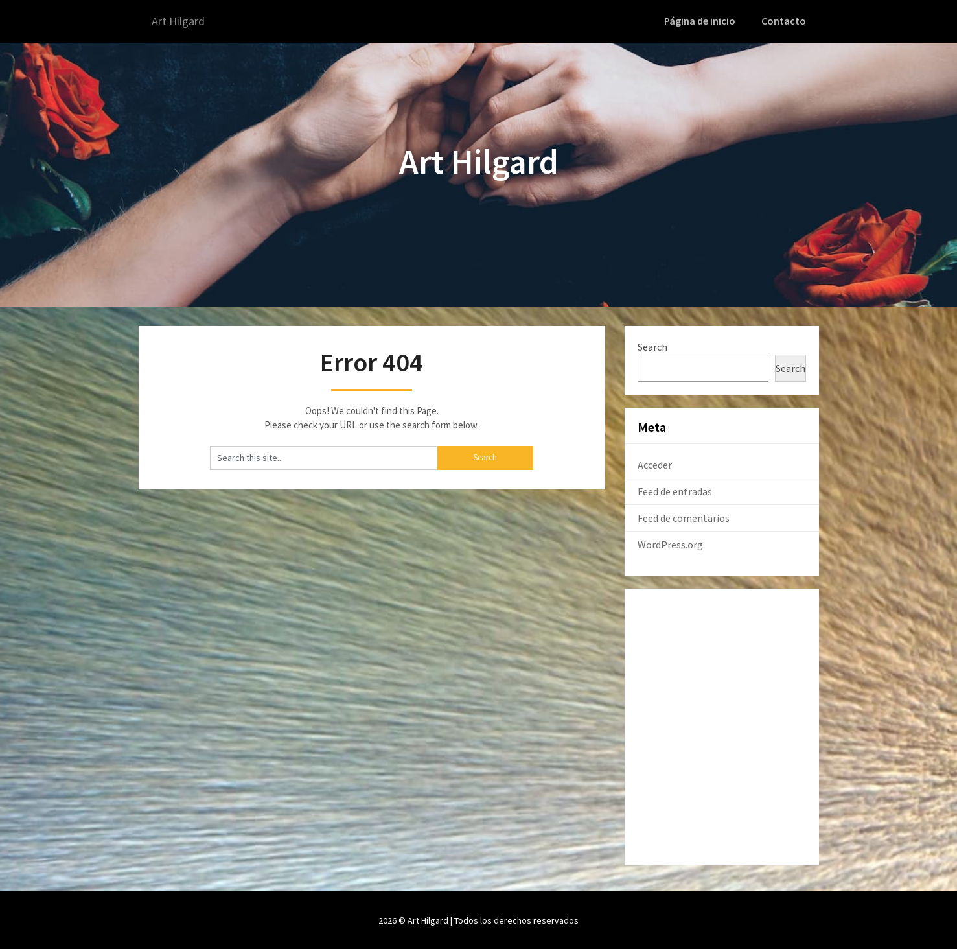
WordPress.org (670, 543)
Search (652, 345)
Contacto (785, 20)
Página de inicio (703, 20)
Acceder (655, 463)
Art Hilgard (182, 21)
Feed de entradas (675, 490)
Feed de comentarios (684, 516)
